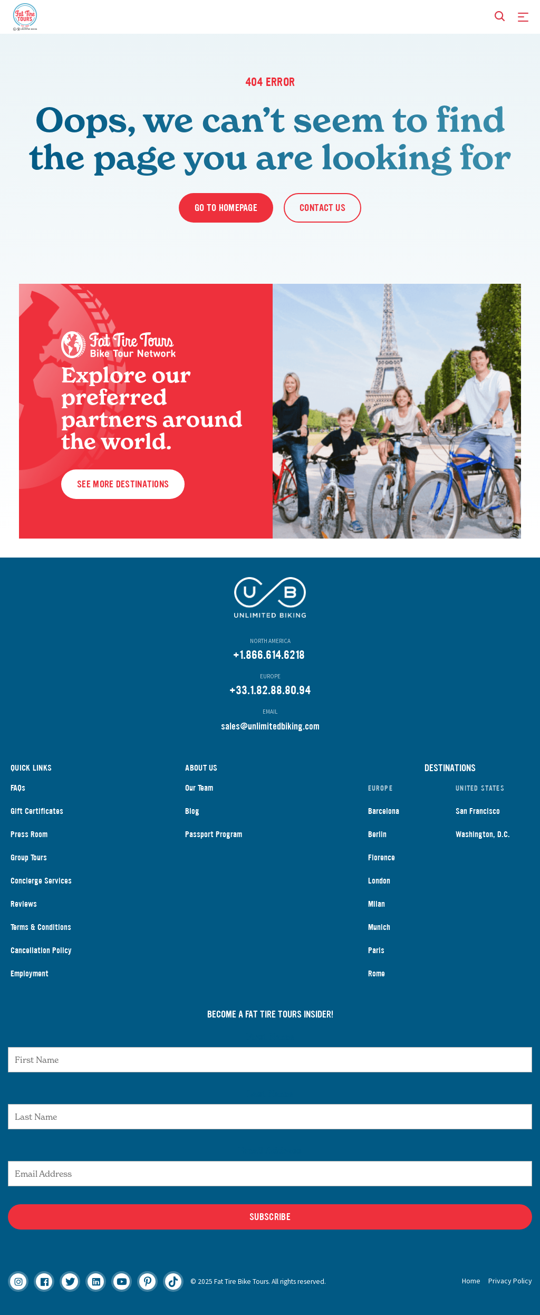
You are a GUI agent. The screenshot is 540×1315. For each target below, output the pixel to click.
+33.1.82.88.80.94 (270, 690)
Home (471, 1280)
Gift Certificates (37, 811)
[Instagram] (18, 1281)
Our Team (199, 787)
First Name (270, 1036)
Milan (376, 903)
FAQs (18, 787)
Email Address (270, 1150)
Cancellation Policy (41, 950)
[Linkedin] (95, 1281)
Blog (192, 811)
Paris (376, 950)
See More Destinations (123, 484)
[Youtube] (121, 1281)
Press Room (29, 834)
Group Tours (29, 857)
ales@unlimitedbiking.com (272, 726)
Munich (379, 927)
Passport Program (213, 834)
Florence (381, 857)
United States (480, 788)
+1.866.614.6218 (269, 655)
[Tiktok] (173, 1281)
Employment (30, 973)
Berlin (377, 834)
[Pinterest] (147, 1281)
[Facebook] (44, 1281)
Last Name (270, 1093)
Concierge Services (41, 880)
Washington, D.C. (483, 834)
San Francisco (478, 811)
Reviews (24, 903)
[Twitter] (70, 1281)
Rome (376, 973)
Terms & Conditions (41, 927)
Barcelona (383, 811)
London (379, 880)
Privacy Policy (510, 1280)
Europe (380, 788)
